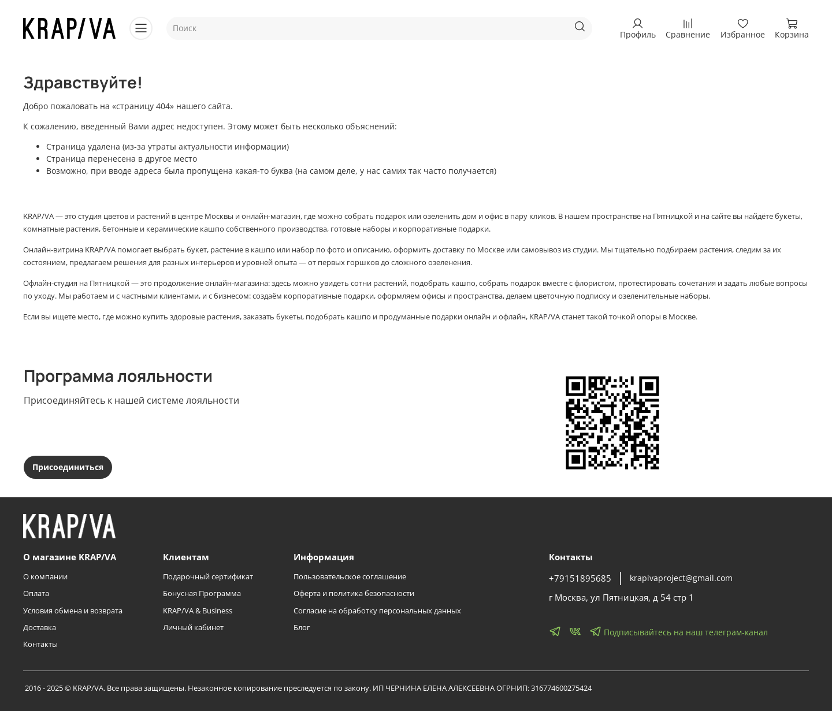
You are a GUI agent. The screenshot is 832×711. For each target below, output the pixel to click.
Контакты (40, 644)
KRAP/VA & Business (197, 611)
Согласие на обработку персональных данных (377, 611)
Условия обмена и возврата (72, 611)
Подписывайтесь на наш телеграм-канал (678, 631)
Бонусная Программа (202, 593)
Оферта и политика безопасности (354, 593)
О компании (45, 577)
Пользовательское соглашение (350, 577)
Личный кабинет (193, 627)
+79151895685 (580, 578)
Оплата (36, 593)
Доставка (39, 627)
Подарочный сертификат (208, 577)
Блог (302, 627)
